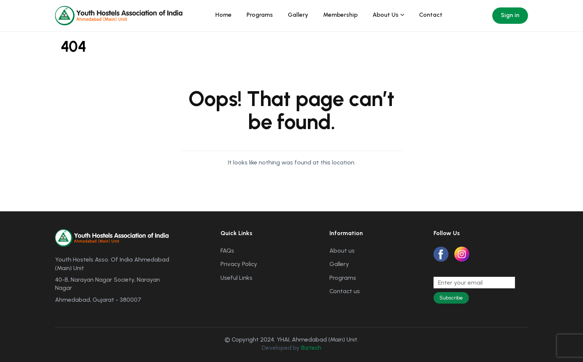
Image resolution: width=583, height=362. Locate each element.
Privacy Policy (238, 264)
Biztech (311, 347)
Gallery (298, 14)
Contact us (344, 291)
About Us (386, 14)
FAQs (227, 250)
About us (342, 250)
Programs (260, 14)
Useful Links (236, 277)
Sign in (510, 15)
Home (223, 14)
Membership (340, 14)
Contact (430, 14)
